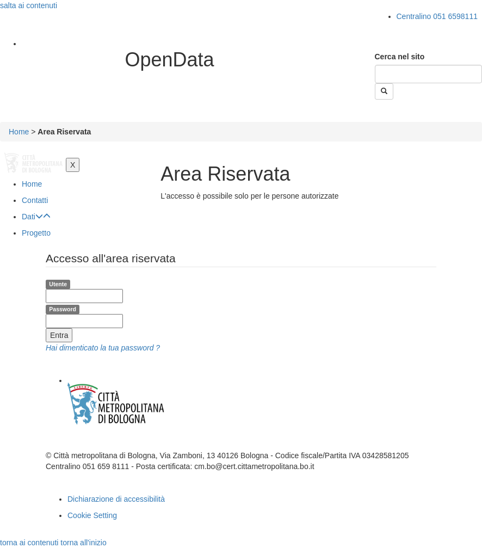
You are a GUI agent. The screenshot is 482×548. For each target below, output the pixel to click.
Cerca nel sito (400, 56)
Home (19, 131)
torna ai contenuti (29, 542)
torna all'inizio (83, 542)
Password (62, 309)
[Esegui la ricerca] (384, 91)
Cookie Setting (92, 515)
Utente (58, 284)
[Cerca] (429, 74)
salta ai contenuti (28, 5)
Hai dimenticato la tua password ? (103, 347)
